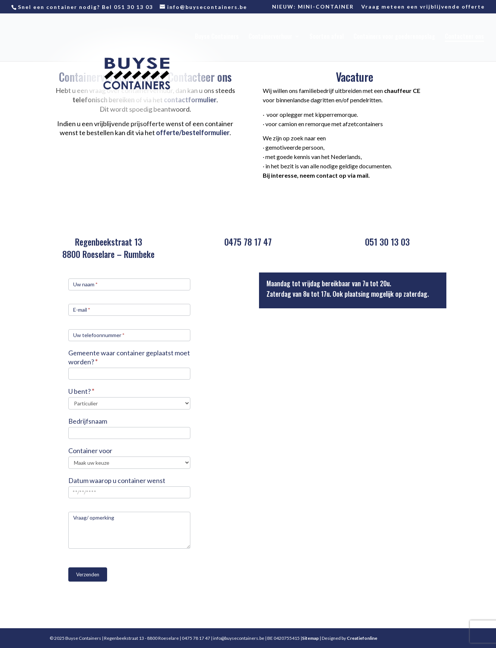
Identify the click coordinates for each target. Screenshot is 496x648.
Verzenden (87, 574)
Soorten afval (326, 37)
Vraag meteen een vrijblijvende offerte (423, 7)
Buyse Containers (217, 37)
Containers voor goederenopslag (394, 37)
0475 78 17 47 (248, 242)
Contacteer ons (464, 37)
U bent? (81, 391)
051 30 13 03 (133, 7)
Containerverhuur (270, 37)
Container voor (90, 450)
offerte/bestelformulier (193, 132)
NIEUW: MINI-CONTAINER (313, 7)
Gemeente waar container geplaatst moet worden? (129, 357)
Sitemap (310, 638)
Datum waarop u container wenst (116, 480)
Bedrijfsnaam (87, 421)
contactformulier (190, 100)
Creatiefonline (362, 638)
